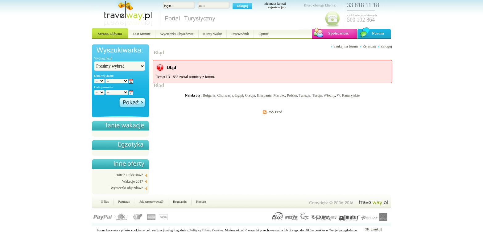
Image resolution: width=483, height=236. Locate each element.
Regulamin (180, 201)
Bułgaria (209, 95)
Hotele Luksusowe (129, 175)
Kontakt (201, 201)
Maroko (279, 95)
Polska (292, 95)
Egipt (239, 95)
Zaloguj (386, 46)
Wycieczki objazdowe (126, 188)
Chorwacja (225, 95)
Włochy (329, 95)
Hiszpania (264, 95)
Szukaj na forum (345, 46)
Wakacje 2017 (132, 181)
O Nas (105, 201)
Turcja (317, 95)
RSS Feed (274, 112)
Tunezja (304, 95)
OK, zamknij (373, 229)
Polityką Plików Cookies (206, 230)
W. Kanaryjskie (348, 95)
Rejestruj (369, 46)
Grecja (250, 95)
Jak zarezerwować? (151, 201)
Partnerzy (124, 201)
